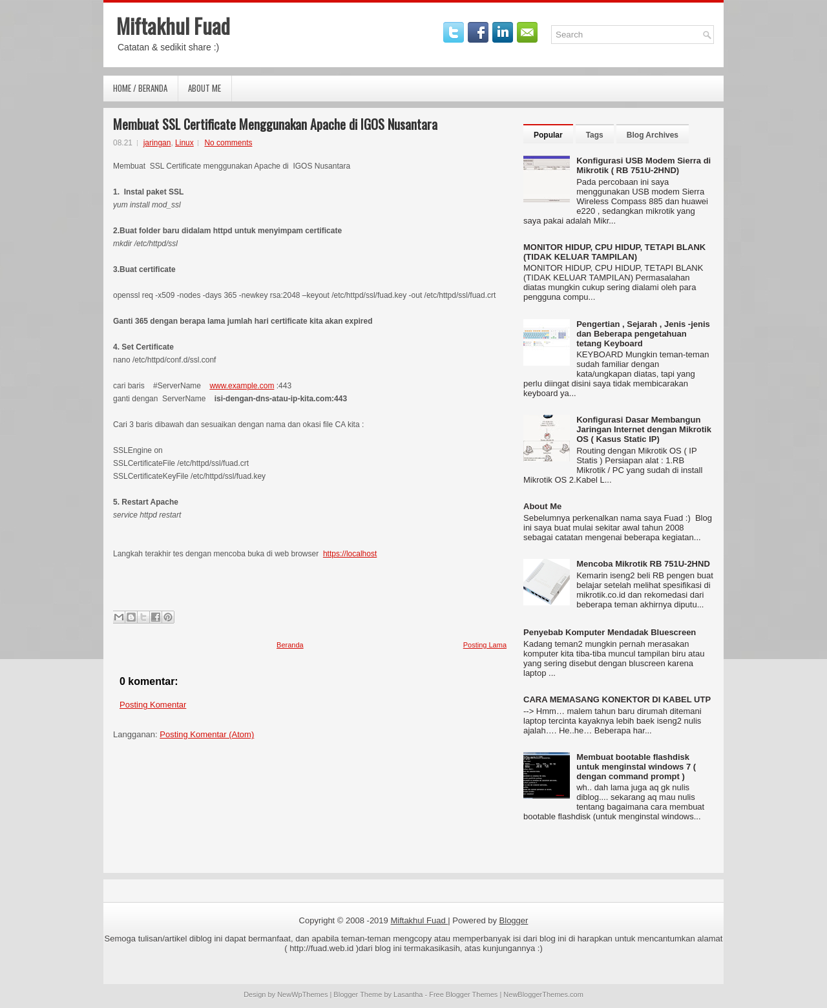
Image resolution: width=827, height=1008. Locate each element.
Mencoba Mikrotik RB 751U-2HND (643, 564)
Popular (548, 135)
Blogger (514, 920)
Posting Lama (485, 645)
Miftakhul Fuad (173, 25)
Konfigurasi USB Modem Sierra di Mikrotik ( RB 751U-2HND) (643, 165)
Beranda (290, 645)
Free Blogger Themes (463, 994)
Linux (184, 142)
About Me (204, 87)
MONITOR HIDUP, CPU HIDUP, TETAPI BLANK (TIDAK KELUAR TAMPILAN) (614, 252)
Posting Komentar (153, 704)
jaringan (157, 142)
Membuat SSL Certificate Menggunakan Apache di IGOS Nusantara (275, 124)
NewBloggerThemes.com (543, 994)
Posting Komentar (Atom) (207, 734)
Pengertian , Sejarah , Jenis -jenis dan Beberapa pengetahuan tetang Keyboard (643, 333)
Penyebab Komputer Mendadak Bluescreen (609, 632)
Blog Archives (652, 135)
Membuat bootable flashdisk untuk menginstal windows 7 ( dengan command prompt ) (636, 766)
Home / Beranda (140, 87)
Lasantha (408, 994)
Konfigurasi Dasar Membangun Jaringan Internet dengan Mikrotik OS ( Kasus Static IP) (643, 429)
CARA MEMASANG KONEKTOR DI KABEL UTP (617, 699)
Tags (594, 135)
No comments (228, 142)
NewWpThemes (302, 994)
